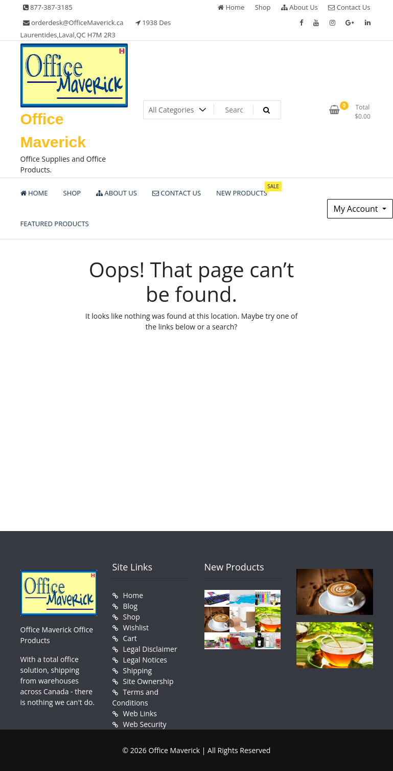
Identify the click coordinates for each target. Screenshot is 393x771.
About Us (299, 7)
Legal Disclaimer (150, 649)
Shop (263, 7)
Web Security (145, 724)
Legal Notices (145, 660)
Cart (130, 638)
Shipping (137, 670)
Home (231, 7)
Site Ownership (148, 681)
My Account (357, 208)
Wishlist (136, 627)
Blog (130, 606)
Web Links (140, 713)
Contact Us (349, 7)
